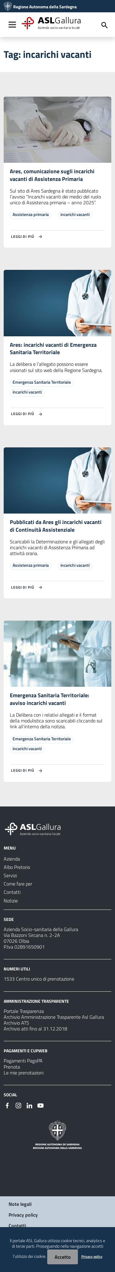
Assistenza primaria (31, 214)
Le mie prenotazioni (24, 1072)
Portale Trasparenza (24, 1011)
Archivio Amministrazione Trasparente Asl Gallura (54, 1017)
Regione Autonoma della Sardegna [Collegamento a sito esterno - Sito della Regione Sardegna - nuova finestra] (45, 7)
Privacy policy (23, 1214)
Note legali (20, 1204)
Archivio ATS (16, 1022)
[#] (7, 1105)
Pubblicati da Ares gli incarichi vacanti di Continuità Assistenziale (56, 526)
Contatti (17, 1225)
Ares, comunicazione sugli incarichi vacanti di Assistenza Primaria (52, 175)
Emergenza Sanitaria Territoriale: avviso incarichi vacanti (49, 699)
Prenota (12, 1066)
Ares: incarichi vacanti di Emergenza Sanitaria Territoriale (53, 349)
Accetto (63, 1257)
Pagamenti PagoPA (23, 1060)
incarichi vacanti (75, 214)
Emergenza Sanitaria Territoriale (42, 382)
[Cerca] (104, 25)
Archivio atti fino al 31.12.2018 (35, 1028)
